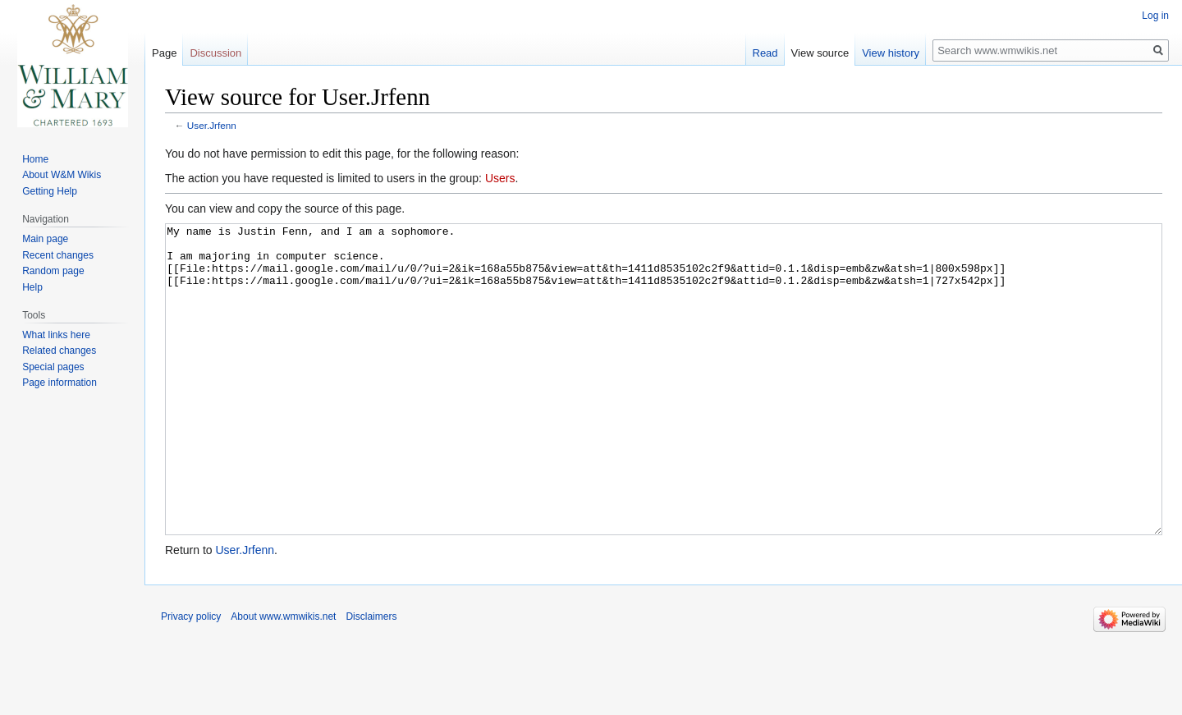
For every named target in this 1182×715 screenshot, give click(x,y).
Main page (45, 239)
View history (890, 53)
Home (35, 159)
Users (500, 178)
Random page (53, 271)
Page (164, 53)
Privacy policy (191, 678)
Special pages (53, 367)
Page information (59, 382)
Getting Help (49, 191)
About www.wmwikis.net (283, 678)
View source (820, 53)
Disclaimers (371, 678)
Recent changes (58, 255)
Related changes (59, 350)
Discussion (215, 53)
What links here (56, 335)
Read (765, 53)
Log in (1155, 15)
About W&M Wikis (61, 175)
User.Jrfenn (211, 125)
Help (32, 287)
